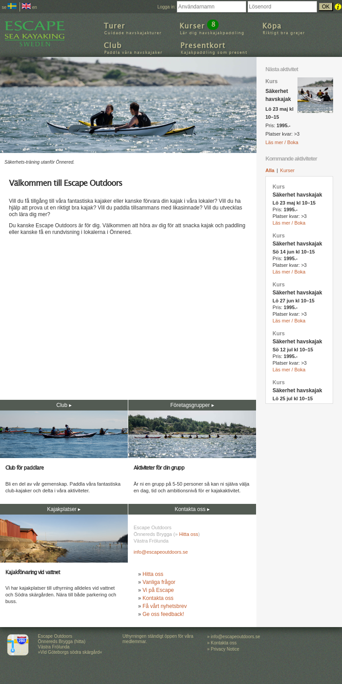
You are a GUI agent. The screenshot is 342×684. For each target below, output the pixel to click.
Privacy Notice (225, 649)
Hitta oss (188, 534)
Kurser (287, 170)
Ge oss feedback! (163, 614)
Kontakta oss (157, 598)
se (9, 7)
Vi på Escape (158, 590)
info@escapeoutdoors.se (161, 552)
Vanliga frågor (158, 582)
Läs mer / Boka (281, 142)
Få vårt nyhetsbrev (164, 606)
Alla (269, 170)
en (29, 7)
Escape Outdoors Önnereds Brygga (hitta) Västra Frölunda (62, 641)
